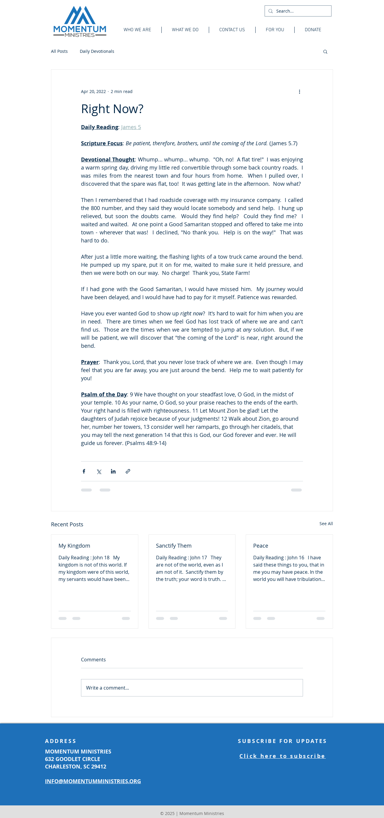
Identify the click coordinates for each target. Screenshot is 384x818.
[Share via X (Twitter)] (98, 471)
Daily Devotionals (97, 51)
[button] (325, 51)
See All (326, 523)
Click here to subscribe (282, 756)
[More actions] (299, 91)
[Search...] (297, 11)
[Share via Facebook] (84, 471)
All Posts (59, 51)
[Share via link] (128, 471)
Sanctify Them (174, 545)
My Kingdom (74, 545)
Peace (260, 545)
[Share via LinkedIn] (113, 471)
